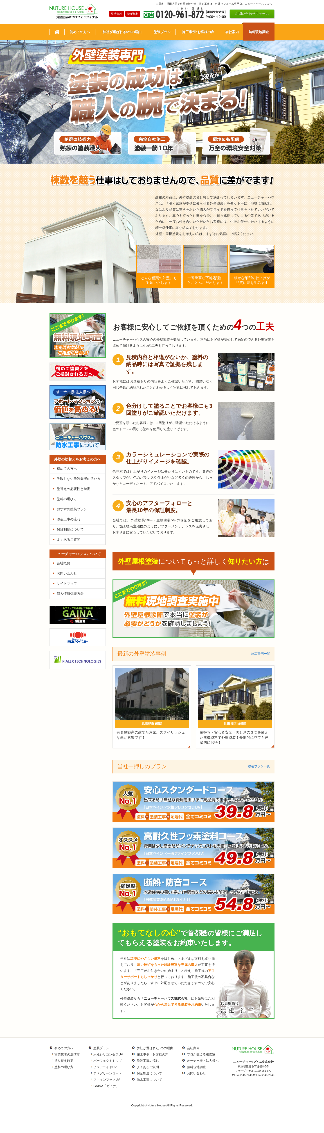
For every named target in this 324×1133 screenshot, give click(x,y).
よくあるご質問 (68, 539)
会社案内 (193, 1048)
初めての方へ (67, 468)
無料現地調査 (196, 1067)
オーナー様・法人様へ (202, 1060)
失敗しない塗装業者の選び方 (79, 479)
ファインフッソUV (106, 1079)
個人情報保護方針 (70, 593)
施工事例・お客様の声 (152, 1054)
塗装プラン (101, 1048)
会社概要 (63, 563)
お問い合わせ (67, 573)
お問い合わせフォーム (252, 14)
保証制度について (70, 529)
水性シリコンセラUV (108, 1054)
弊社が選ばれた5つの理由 (155, 1048)
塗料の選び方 (67, 499)
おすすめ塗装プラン (72, 509)
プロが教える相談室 (201, 1054)
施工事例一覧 (260, 653)
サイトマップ (67, 583)
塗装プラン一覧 (259, 766)
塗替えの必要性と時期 (73, 489)
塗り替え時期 (63, 1060)
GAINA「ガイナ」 (106, 1086)
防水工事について (149, 1079)
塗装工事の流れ (68, 519)
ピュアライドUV (105, 1067)
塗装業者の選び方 (67, 1054)
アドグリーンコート (107, 1073)
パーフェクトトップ (107, 1060)
